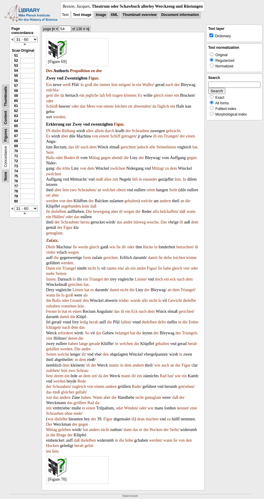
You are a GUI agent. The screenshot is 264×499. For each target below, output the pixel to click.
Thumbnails (6, 96)
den (69, 201)
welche (147, 201)
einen (190, 136)
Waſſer (147, 84)
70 (16, 151)
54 (16, 71)
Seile (173, 190)
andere (65, 397)
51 (16, 56)
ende (77, 413)
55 (16, 76)
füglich (163, 106)
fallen (125, 322)
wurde (135, 300)
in (133, 84)
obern (121, 190)
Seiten (51, 354)
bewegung (101, 211)
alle (152, 147)
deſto (168, 257)
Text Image (82, 15)
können (130, 95)
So (87, 333)
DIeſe (50, 247)
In (184, 179)
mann (113, 365)
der (99, 71)
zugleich (79, 386)
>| (87, 29)
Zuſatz (52, 240)
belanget (122, 333)
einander (150, 179)
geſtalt (80, 392)
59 (16, 96)
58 (16, 91)
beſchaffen (168, 211)
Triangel (170, 136)
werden (59, 117)
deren (72, 338)
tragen (118, 95)
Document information (180, 15)
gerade (94, 343)
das (83, 106)
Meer (91, 106)
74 (16, 171)
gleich (159, 95)
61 (16, 106)
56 (16, 81)
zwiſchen (117, 168)
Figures (6, 135)
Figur (93, 78)
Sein (49, 152)
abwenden (141, 106)
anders (94, 429)
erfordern (65, 333)
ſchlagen (53, 327)
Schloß (52, 106)
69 (16, 146)
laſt (102, 95)
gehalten (131, 201)
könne (191, 257)
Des (49, 71)
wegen (129, 211)
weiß (67, 84)
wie (112, 247)
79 (16, 196)
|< (53, 29)
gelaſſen (52, 349)
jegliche (91, 95)
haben (73, 343)
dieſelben (58, 211)
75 (16, 176)
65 (16, 126)
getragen (128, 136)
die (95, 84)
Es (140, 95)
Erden (193, 322)
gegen (105, 157)
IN (48, 131)
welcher (108, 190)
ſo (82, 84)
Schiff (115, 136)
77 (16, 186)
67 (16, 136)
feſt (109, 95)
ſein (114, 84)
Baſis (50, 157)
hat (194, 147)
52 (16, 61)
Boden (69, 157)
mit (115, 179)
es (92, 290)
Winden (130, 408)
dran (141, 419)
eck (173, 279)
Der (49, 424)
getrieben (186, 386)
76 (16, 181)
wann (190, 211)
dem (93, 147)
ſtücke (148, 247)
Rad (163, 376)
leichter (179, 257)
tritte (66, 168)
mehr (50, 273)
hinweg (139, 222)
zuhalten (53, 306)
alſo (156, 211)
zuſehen (52, 370)
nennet (182, 408)
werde (83, 247)
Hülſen (57, 217)
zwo (73, 190)
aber (64, 136)
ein (138, 84)
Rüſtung (68, 131)
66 (16, 131)
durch (109, 131)
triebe (123, 300)
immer (105, 84)
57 (16, 86)
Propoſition (80, 71)
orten (151, 190)
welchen (126, 343)
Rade (136, 386)
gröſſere (80, 403)
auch (165, 365)
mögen (124, 84)
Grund (75, 300)
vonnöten (68, 306)
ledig (84, 322)
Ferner (51, 311)
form (87, 257)
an (99, 190)
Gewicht (175, 300)
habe (167, 268)
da (62, 95)
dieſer (56, 131)
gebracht (173, 131)
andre (128, 222)
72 (16, 161)
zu (93, 71)
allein (99, 131)
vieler (51, 252)
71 (16, 156)
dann (127, 429)
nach (169, 84)
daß (93, 206)
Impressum (130, 496)
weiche (153, 222)
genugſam (54, 233)
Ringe (61, 435)
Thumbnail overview (140, 15)
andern (165, 201)
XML (114, 15)
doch (159, 279)
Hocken (155, 429)
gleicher (67, 392)
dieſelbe (189, 300)
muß (99, 179)
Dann (50, 268)
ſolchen (121, 106)
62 (16, 111)
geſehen (64, 429)
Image (101, 15)
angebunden (71, 206)
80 (16, 201)
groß (88, 84)
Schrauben (140, 131)
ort (130, 106)
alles (90, 131)
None (6, 176)
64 (16, 121)
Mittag (94, 157)
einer (169, 95)
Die (89, 211)
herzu (84, 222)
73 (16, 166)
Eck (134, 311)
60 (16, 101)
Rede (81, 381)
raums (112, 268)
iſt (155, 136)
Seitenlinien (166, 147)
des (178, 333)
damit (152, 257)
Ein (49, 84)
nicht (92, 268)
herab (93, 322)
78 (16, 191)
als (127, 268)
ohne (69, 413)
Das (164, 222)
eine (193, 408)
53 (16, 66)
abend (116, 157)
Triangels (189, 333)
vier (186, 268)
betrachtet (184, 247)
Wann (97, 397)
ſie (48, 211)
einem (108, 106)
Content (6, 117)
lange (83, 343)
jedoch (142, 147)
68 (16, 141)
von (99, 106)
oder (49, 101)
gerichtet (127, 147)
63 (16, 116)
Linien (140, 279)
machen (152, 419)
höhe (129, 440)
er (83, 408)
